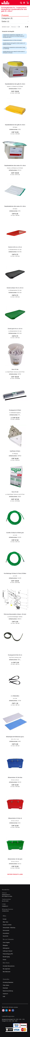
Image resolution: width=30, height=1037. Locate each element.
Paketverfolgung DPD (8, 954)
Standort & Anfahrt (7, 924)
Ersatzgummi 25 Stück (15, 410)
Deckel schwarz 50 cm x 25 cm (15, 288)
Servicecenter (6, 930)
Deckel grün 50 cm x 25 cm (15, 328)
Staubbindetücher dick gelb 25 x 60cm (15, 84)
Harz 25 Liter (15, 369)
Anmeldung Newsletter (8, 982)
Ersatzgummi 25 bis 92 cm (15, 655)
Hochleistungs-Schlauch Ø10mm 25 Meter (15, 573)
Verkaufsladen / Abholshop (9, 927)
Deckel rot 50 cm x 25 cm (15, 247)
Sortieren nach (5, 27)
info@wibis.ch (5, 906)
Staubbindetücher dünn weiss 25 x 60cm (15, 165)
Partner (4, 959)
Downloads (5, 988)
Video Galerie (6, 985)
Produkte (5, 15)
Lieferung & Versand (7, 951)
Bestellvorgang (6, 956)
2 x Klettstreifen (15, 696)
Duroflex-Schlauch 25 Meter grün (15, 532)
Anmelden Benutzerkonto (8, 966)
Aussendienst (6, 933)
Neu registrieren (6, 969)
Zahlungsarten (6, 948)
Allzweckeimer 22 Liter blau (15, 777)
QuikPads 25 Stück (15, 451)
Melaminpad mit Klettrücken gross (15, 737)
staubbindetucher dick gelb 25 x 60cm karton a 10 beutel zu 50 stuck (14, 43)
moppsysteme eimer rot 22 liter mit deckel (12, 40)
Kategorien (7, 18)
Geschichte (5, 936)
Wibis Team (5, 922)
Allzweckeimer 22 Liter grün (15, 859)
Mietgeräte (5, 945)
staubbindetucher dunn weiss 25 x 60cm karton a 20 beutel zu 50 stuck (14, 52)
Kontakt (4, 919)
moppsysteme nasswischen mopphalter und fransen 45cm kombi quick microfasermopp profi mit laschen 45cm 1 (13, 36)
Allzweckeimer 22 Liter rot (15, 818)
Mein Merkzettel (6, 971)
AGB (4, 996)
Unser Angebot (6, 942)
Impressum (5, 993)
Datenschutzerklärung (8, 991)
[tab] (15, 15)
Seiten (5, 21)
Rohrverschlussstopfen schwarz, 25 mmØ (15, 614)
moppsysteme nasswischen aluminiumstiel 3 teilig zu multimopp (14, 48)
